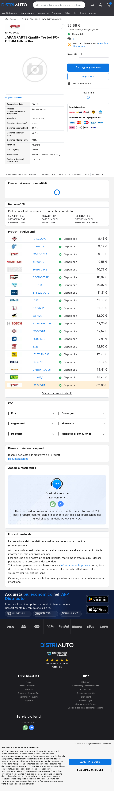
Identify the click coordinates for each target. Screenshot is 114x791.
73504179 (83, 215)
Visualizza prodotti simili (57, 393)
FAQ (87, 174)
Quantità (72, 54)
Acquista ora (88, 76)
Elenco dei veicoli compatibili (22, 174)
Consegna (28, 689)
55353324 (84, 219)
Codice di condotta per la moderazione (85, 707)
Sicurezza (97, 174)
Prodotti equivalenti (70, 174)
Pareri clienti (85, 696)
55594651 (16, 215)
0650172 (50, 219)
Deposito (28, 700)
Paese (28, 682)
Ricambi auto (27, 12)
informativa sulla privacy (75, 565)
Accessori (57, 12)
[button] (92, 5)
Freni (83, 12)
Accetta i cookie (90, 762)
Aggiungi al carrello (88, 67)
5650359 (16, 222)
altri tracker (28, 783)
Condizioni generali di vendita (85, 685)
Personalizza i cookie (90, 770)
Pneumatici (43, 12)
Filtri (75, 12)
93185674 (87, 222)
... (59, 154)
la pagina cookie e (15, 783)
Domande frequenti (29, 696)
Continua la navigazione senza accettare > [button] (93, 743)
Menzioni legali (85, 700)
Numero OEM (48, 174)
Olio (67, 12)
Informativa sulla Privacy (86, 704)
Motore (92, 12)
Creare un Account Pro (28, 693)
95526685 (16, 219)
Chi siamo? (86, 682)
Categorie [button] (11, 12)
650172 (49, 222)
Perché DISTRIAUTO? (28, 685)
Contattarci (85, 689)
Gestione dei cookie (85, 693)
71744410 (50, 215)
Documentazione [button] (18, 458)
